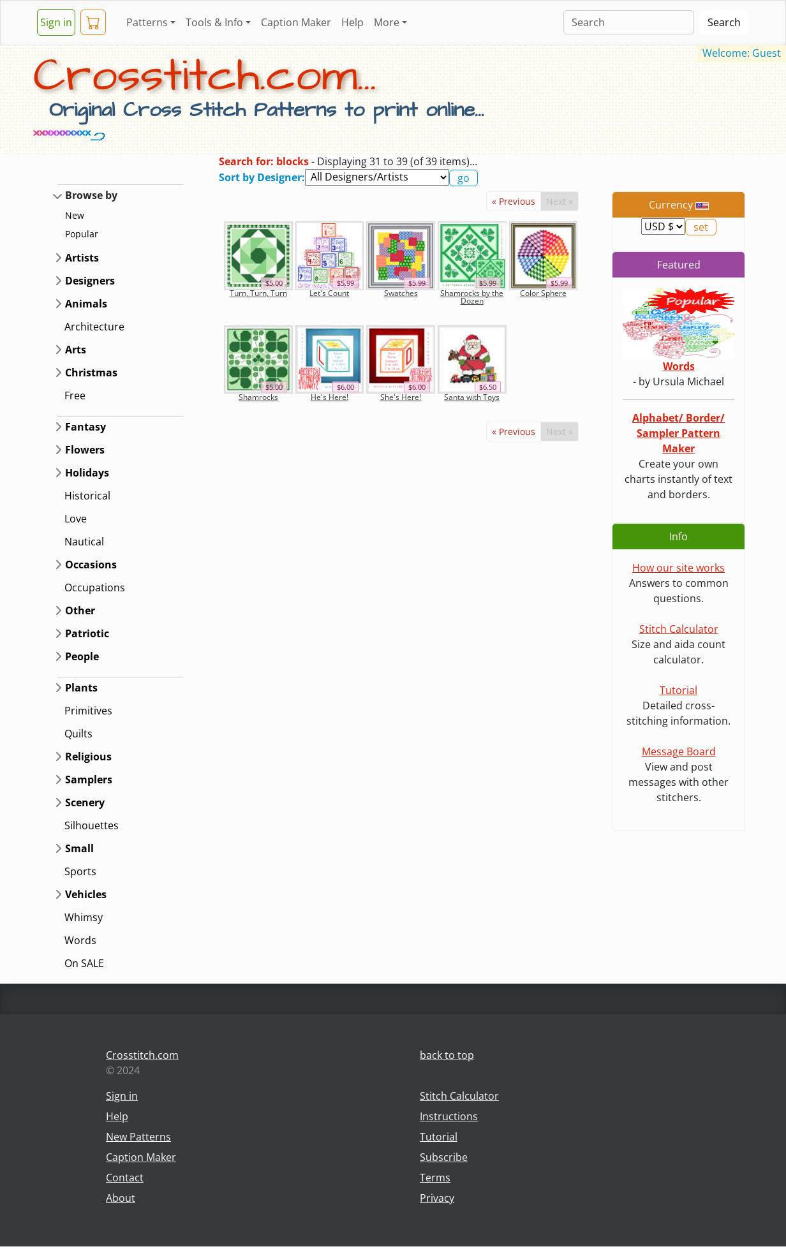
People (82, 656)
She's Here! (400, 397)
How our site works (678, 568)
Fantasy (85, 427)
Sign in (56, 22)
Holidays (87, 473)
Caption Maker (296, 22)
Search (724, 22)
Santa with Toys (472, 397)
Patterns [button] (147, 22)
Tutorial (678, 690)
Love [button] (75, 519)
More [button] (386, 22)
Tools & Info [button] (214, 22)
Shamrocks (258, 397)
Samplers (88, 779)
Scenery (85, 802)
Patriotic (87, 633)
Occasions (91, 565)
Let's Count (329, 293)
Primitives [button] (88, 711)
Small (79, 848)
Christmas (91, 373)
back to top (447, 1055)
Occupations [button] (94, 587)
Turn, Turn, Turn (258, 293)
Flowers (85, 450)
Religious (88, 757)
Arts (75, 350)
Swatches (401, 293)
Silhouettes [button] (91, 825)
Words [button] (80, 940)
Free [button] (74, 395)
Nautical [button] (84, 542)
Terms (435, 1178)
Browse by (91, 195)
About (120, 1198)
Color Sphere (543, 293)
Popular (81, 234)
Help (352, 22)
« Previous (513, 201)
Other (80, 610)
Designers (90, 281)
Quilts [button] (78, 734)
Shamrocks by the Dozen (471, 297)
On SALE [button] (84, 963)
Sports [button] (80, 871)
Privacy (437, 1198)
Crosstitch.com (142, 1055)
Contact (125, 1178)
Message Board (679, 751)
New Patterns (138, 1137)
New (74, 215)
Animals (86, 304)
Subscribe (444, 1157)
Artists (82, 258)
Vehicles (86, 894)
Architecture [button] (94, 327)
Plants (81, 688)
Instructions (449, 1116)
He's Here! (329, 397)
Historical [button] (87, 496)
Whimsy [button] (83, 917)
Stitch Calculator (678, 629)
